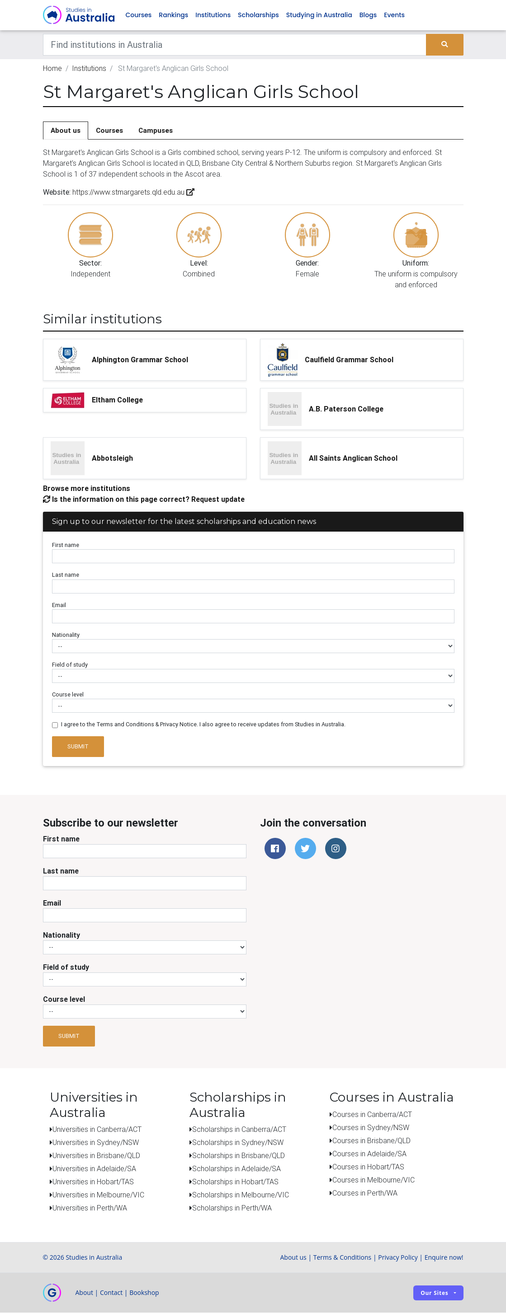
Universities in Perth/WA (89, 1208)
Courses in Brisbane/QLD (371, 1140)
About (84, 1293)
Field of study (70, 665)
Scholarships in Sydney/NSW (238, 1142)
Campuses (155, 130)
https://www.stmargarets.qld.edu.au (132, 192)
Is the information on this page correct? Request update (144, 499)
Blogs (368, 15)
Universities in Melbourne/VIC (98, 1195)
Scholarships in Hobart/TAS (235, 1182)
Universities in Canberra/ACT (97, 1129)
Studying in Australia (319, 15)
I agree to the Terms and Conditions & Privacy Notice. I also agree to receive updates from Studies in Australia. (203, 725)
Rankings (173, 15)
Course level (68, 695)
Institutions (213, 15)
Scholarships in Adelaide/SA (236, 1168)
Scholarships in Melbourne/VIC (240, 1195)
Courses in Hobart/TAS (368, 1167)
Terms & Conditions (342, 1257)
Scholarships (258, 15)
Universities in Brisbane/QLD (96, 1155)
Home (52, 68)
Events (394, 15)
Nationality (66, 635)
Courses (139, 15)
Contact (111, 1293)
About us (65, 130)
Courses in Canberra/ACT (372, 1114)
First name (65, 546)
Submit (78, 747)
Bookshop (144, 1293)
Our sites (434, 1293)
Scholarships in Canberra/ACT (239, 1129)
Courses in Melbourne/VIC (373, 1180)
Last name (65, 575)
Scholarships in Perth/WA (232, 1208)
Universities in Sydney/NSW (95, 1142)
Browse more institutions (86, 488)
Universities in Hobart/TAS (93, 1182)
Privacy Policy (397, 1257)
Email (59, 605)
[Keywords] (235, 45)
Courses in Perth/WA (364, 1193)
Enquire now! (444, 1257)
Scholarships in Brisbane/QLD (238, 1155)
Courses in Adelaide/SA (369, 1154)
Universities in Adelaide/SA (94, 1168)
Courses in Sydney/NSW (370, 1127)
